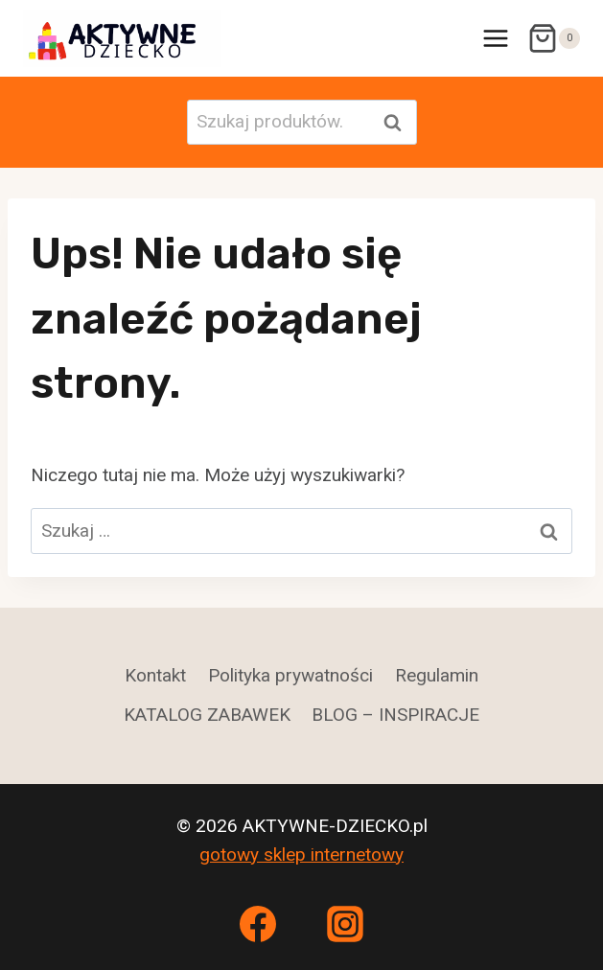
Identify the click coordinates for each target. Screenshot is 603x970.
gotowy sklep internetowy (301, 854)
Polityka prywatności (290, 675)
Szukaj (399, 122)
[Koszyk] (553, 38)
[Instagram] (345, 924)
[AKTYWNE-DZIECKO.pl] (122, 38)
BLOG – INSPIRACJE (395, 715)
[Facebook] (257, 924)
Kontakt (155, 675)
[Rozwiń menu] (495, 38)
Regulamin (436, 675)
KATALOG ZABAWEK (207, 715)
